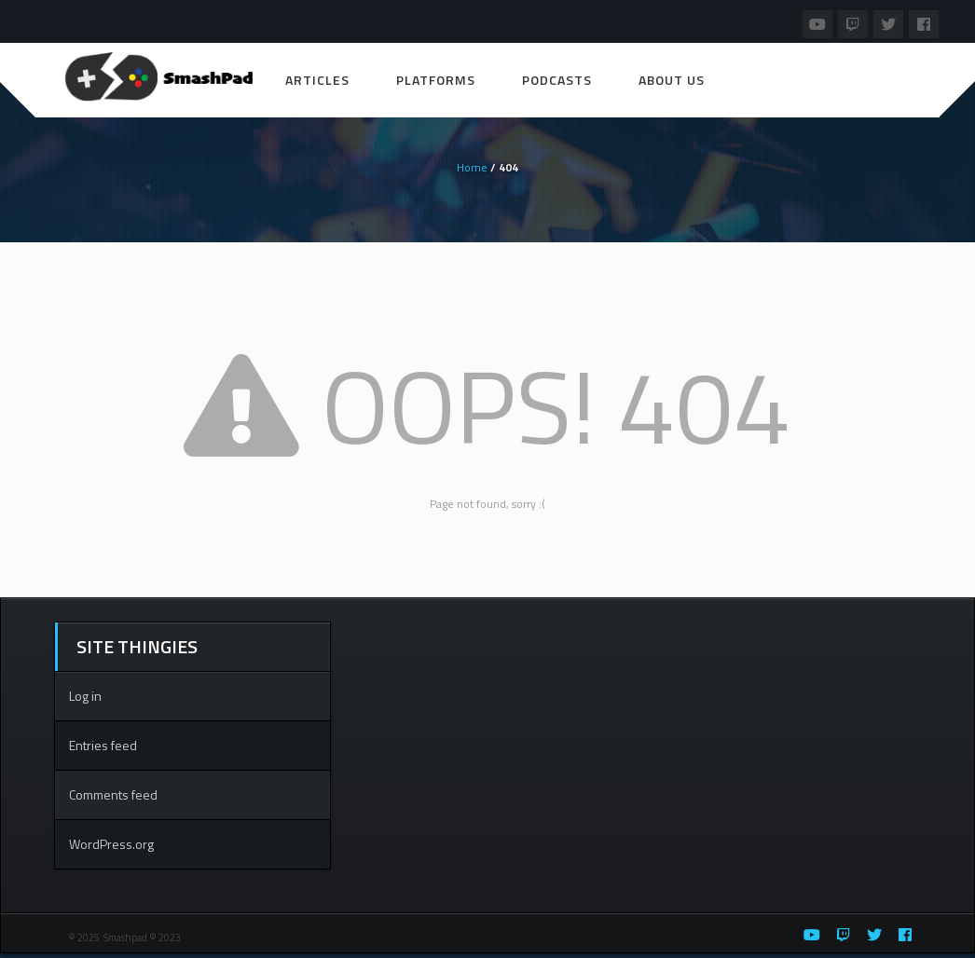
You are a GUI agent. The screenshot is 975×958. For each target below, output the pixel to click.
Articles (317, 79)
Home (472, 167)
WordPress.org (111, 844)
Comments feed (113, 794)
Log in (85, 695)
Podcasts (557, 79)
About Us (672, 79)
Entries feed (103, 745)
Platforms (435, 79)
